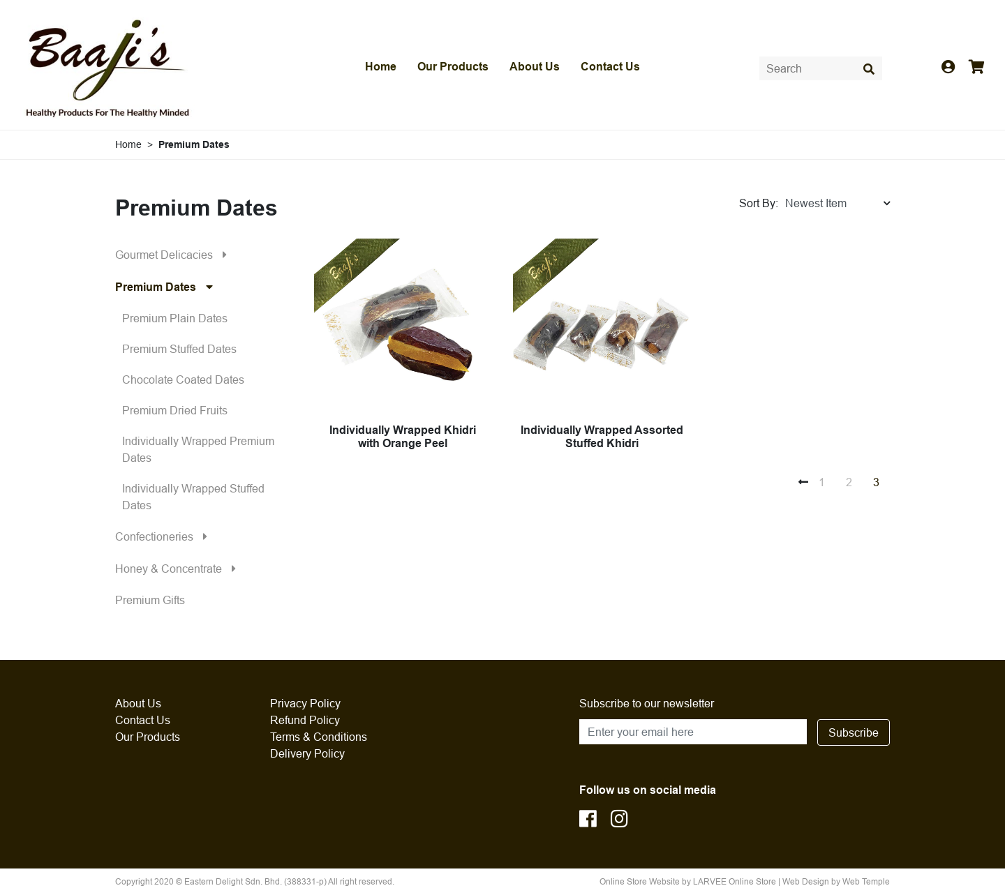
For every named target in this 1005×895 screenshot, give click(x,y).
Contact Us (610, 66)
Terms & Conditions (318, 736)
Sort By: (758, 203)
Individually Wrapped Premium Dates (198, 449)
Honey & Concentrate (179, 568)
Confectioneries (164, 536)
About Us (534, 66)
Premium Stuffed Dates (179, 349)
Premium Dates (167, 287)
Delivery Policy (307, 753)
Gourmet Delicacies (174, 255)
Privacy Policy (305, 703)
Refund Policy (305, 720)
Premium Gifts (150, 600)
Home (380, 66)
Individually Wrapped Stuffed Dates (193, 496)
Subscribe (853, 732)
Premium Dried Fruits (175, 410)
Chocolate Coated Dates (183, 379)
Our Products (453, 66)
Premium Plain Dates (175, 318)
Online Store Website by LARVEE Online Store (688, 881)
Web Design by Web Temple (836, 881)
